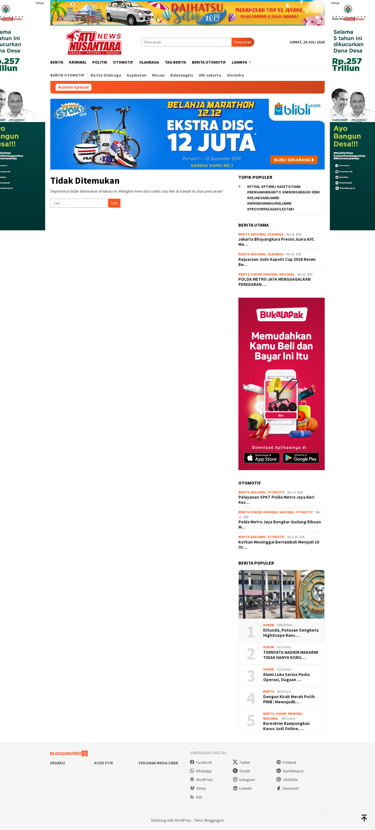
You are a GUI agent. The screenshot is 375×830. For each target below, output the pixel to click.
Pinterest (286, 762)
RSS (196, 797)
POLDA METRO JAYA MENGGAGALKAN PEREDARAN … (274, 282)
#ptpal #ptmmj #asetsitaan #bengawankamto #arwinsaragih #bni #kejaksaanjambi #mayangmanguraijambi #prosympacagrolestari (283, 198)
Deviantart (287, 788)
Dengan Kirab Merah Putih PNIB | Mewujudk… (289, 699)
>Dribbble (287, 779)
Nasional (258, 234)
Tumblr (241, 771)
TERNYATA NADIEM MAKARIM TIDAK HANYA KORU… (290, 655)
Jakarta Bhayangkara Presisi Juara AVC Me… (276, 242)
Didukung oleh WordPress (171, 820)
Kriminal (270, 274)
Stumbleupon (290, 771)
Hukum (256, 274)
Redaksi (57, 763)
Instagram (244, 779)
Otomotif (275, 492)
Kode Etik (103, 763)
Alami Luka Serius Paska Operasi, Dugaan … (286, 677)
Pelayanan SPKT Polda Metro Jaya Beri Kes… (276, 500)
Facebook (201, 762)
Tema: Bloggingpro (209, 820)
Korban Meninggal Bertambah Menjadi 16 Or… (278, 545)
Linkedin (242, 788)
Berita (243, 234)
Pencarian (242, 42)
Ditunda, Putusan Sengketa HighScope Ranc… (291, 633)
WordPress (201, 779)
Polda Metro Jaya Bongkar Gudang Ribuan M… (279, 524)
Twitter (241, 762)
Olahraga (275, 234)
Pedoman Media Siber (158, 763)
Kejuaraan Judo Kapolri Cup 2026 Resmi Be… (276, 262)
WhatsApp (201, 771)
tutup (40, 3)
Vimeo (198, 788)
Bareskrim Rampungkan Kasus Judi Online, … (286, 726)
